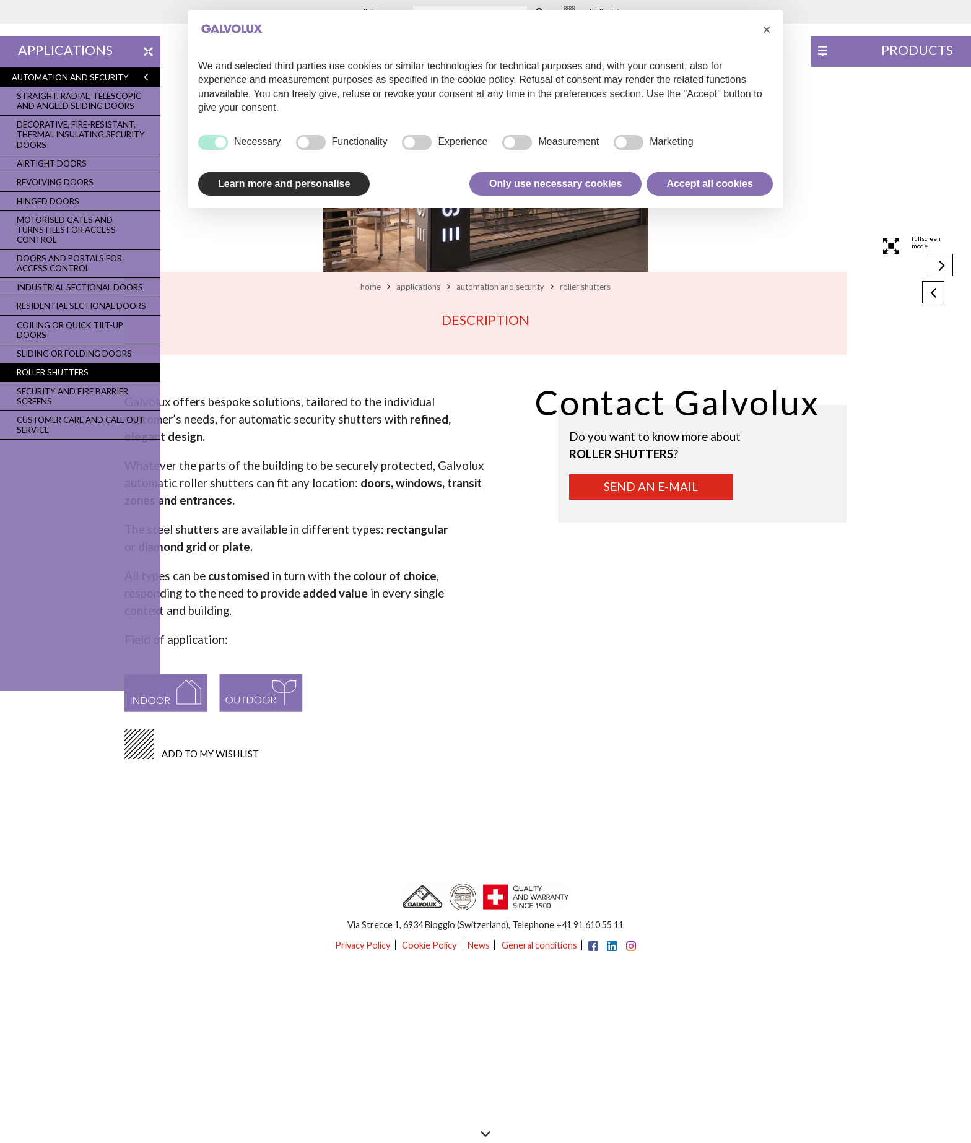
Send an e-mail (651, 486)
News (479, 945)
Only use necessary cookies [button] (555, 183)
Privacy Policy (362, 945)
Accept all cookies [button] (709, 183)
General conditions (539, 945)
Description (485, 320)
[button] (767, 30)
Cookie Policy (429, 945)
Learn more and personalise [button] (284, 183)
